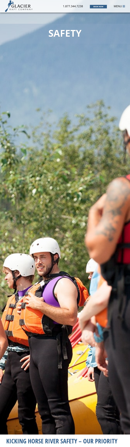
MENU (119, 6)
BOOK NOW (98, 6)
